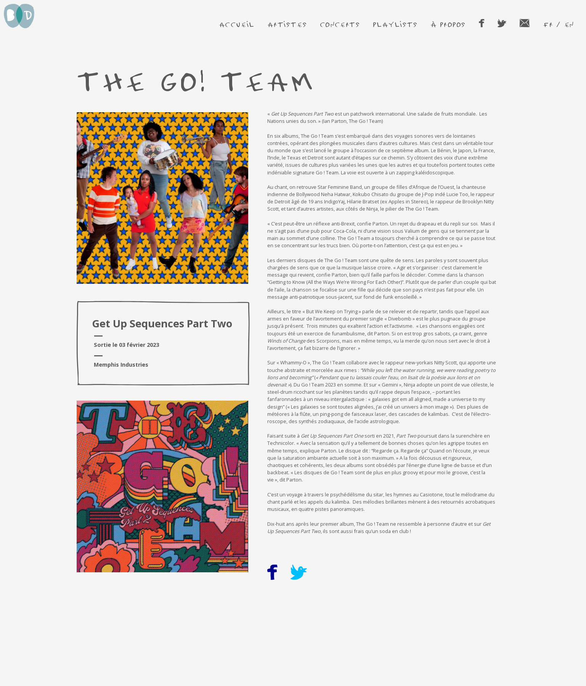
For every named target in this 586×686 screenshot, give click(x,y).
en (569, 24)
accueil (237, 24)
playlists (395, 24)
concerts (340, 24)
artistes (287, 24)
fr (548, 24)
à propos (448, 24)
